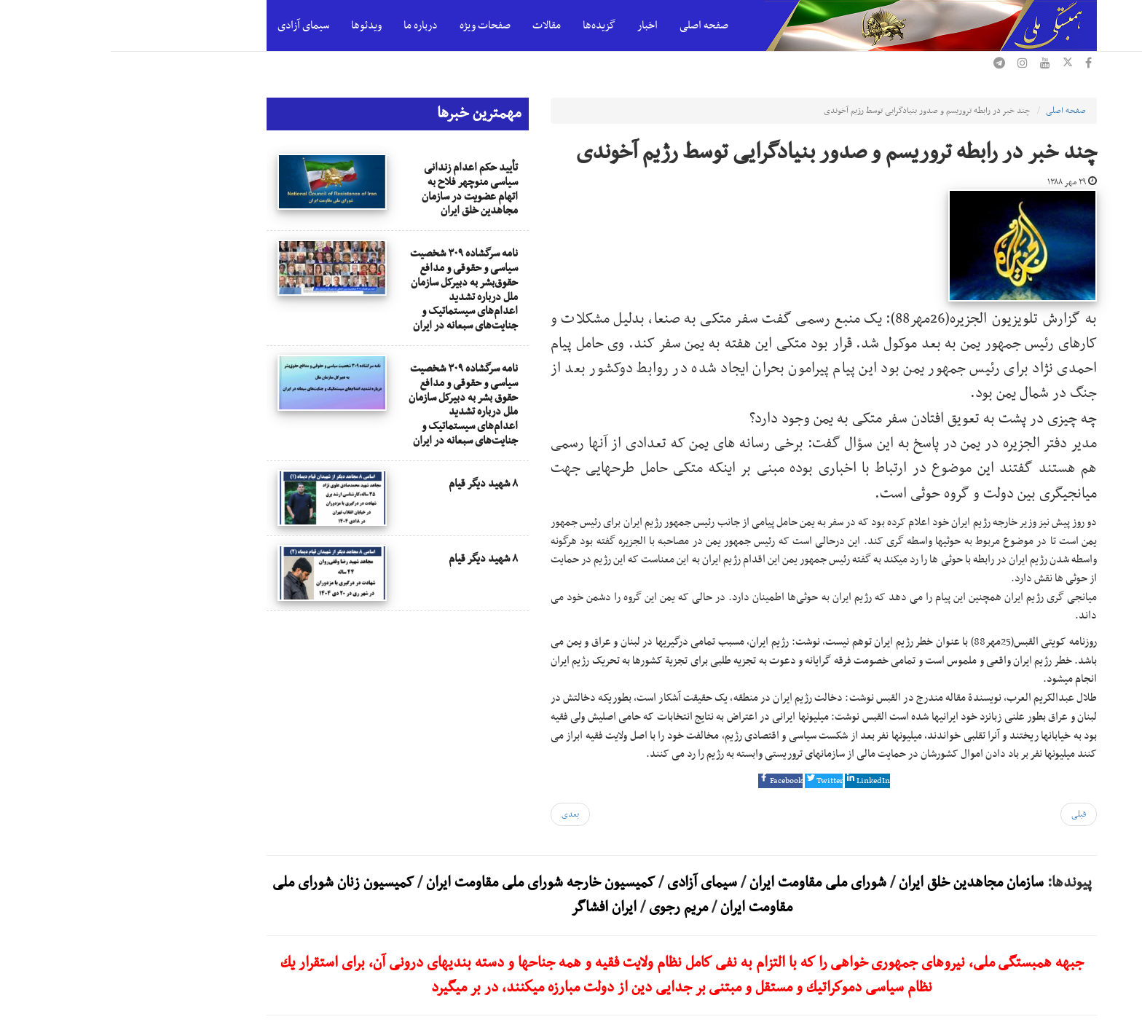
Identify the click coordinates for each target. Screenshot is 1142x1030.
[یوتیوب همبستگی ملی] (934, 65)
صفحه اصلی (593, 25)
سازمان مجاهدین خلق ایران (860, 882)
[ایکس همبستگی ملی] (957, 65)
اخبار (537, 25)
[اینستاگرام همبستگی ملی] (912, 65)
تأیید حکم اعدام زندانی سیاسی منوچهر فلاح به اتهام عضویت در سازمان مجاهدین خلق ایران (359, 189)
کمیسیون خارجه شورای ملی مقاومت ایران (428, 882)
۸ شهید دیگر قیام (372, 483)
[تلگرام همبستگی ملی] (888, 65)
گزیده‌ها (488, 25)
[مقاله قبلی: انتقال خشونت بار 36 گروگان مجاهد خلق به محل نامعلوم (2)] (968, 814)
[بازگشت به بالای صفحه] (1120, 986)
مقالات (436, 25)
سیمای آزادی (192, 25)
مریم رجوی (567, 907)
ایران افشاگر (493, 907)
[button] (669, 781)
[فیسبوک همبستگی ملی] (977, 65)
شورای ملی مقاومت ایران (705, 882)
